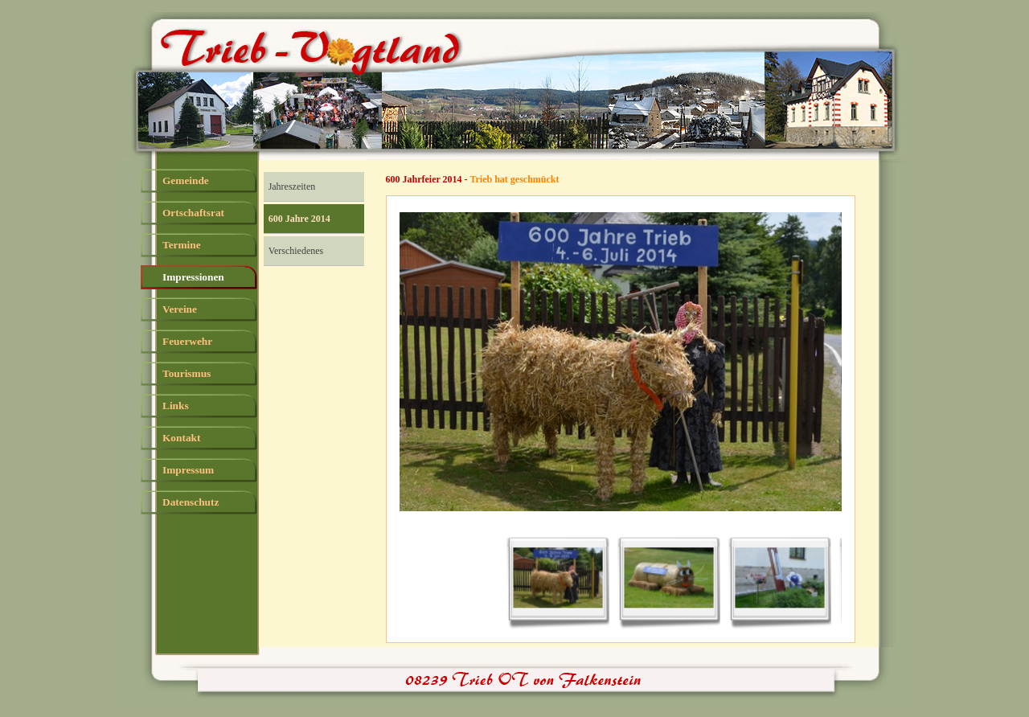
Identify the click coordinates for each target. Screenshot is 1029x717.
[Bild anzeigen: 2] (668, 578)
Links (175, 405)
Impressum (188, 470)
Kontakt (181, 438)
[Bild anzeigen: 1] (557, 578)
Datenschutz (190, 502)
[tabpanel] (631, 179)
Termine (181, 245)
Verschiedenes (296, 250)
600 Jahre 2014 (299, 218)
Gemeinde (185, 180)
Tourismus (186, 373)
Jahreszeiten (292, 186)
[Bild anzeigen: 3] (779, 578)
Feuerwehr (187, 341)
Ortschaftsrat (193, 213)
